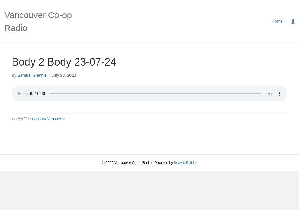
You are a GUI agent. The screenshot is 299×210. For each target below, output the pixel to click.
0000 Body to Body (47, 119)
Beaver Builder (185, 163)
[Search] (291, 21)
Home (277, 21)
